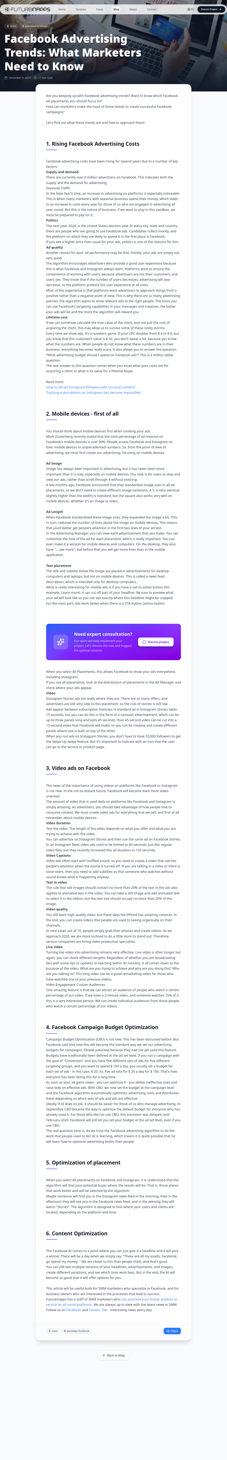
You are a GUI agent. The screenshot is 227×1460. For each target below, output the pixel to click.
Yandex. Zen (98, 1310)
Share (172, 1331)
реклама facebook (35, 26)
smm (11, 26)
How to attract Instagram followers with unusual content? (90, 387)
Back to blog (113, 1355)
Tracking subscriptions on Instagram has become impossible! (93, 392)
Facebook (73, 1310)
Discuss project (156, 642)
